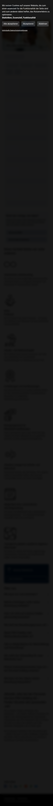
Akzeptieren (28, 24)
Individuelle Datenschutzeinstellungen (15, 30)
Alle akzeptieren (11, 24)
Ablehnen (43, 24)
